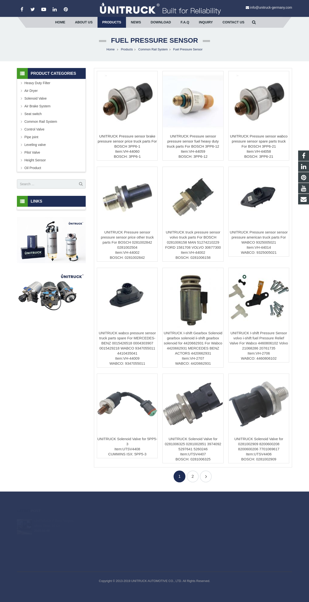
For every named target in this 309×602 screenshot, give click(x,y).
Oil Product (32, 168)
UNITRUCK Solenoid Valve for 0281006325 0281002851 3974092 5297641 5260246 (193, 444)
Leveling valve (35, 145)
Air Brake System (37, 106)
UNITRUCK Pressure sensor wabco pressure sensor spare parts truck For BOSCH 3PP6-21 (259, 141)
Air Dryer (31, 91)
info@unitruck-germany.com (271, 7)
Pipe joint (31, 137)
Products (127, 49)
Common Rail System (153, 49)
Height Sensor (35, 160)
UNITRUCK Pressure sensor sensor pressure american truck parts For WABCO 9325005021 (259, 237)
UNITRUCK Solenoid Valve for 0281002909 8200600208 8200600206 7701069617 (258, 444)
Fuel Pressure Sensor (154, 40)
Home (110, 49)
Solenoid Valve (35, 98)
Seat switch (33, 114)
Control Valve (34, 129)
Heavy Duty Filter (37, 83)
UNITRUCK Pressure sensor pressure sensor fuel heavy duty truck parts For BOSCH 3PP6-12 (193, 141)
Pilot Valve (32, 152)
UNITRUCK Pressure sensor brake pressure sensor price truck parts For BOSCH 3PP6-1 (127, 141)
